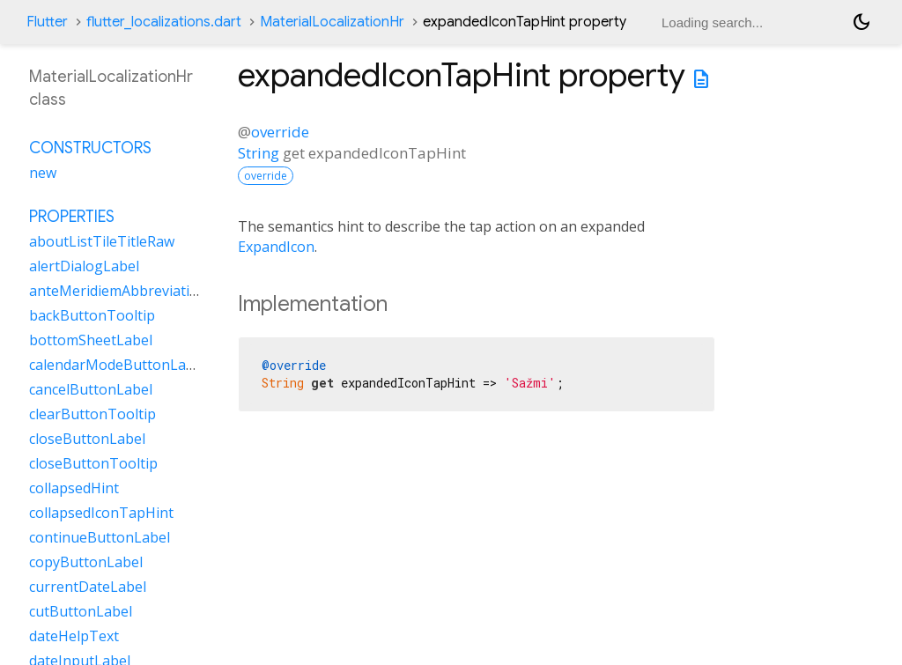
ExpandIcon (276, 246)
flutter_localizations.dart (163, 22)
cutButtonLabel (80, 611)
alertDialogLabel (84, 266)
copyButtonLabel (86, 562)
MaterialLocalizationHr (332, 22)
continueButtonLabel (99, 537)
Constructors (90, 148)
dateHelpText (74, 636)
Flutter (47, 22)
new (42, 172)
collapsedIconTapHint (101, 512)
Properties (72, 216)
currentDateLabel (87, 586)
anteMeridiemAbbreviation (118, 290)
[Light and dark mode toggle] (861, 22)
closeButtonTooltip (93, 463)
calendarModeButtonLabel (117, 364)
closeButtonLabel (87, 438)
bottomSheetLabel (90, 340)
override (280, 132)
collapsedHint (74, 488)
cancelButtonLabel (90, 389)
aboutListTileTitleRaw (101, 241)
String (258, 153)
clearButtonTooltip (92, 414)
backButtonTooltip (92, 315)
